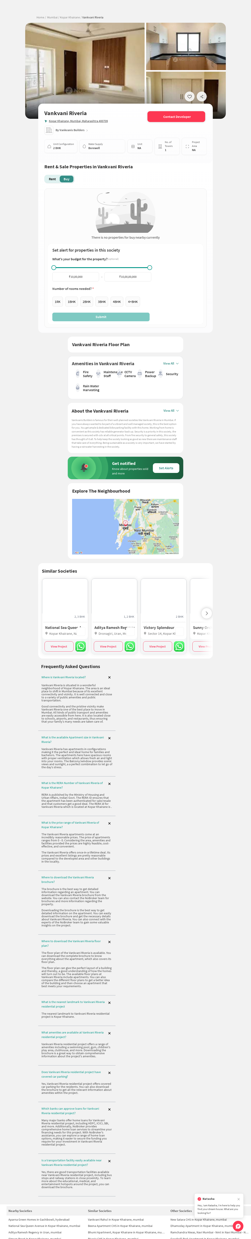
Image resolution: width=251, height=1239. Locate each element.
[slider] (53, 267)
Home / (41, 17)
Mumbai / (53, 17)
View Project (59, 646)
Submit (101, 317)
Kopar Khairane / (70, 17)
